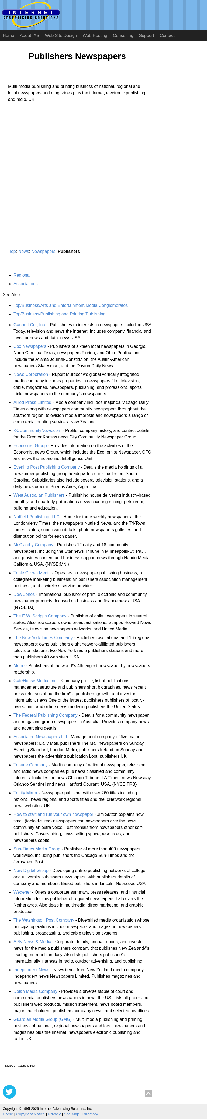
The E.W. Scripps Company (40, 616)
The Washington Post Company (43, 920)
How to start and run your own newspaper (53, 814)
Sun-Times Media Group (36, 849)
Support (146, 35)
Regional (21, 275)
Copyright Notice (30, 1114)
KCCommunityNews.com (37, 430)
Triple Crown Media (32, 573)
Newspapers (44, 251)
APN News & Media (32, 941)
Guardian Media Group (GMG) (42, 1019)
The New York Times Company (43, 637)
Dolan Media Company (35, 991)
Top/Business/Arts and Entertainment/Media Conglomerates (70, 305)
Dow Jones (24, 594)
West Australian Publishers (39, 495)
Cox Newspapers (29, 346)
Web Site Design (61, 35)
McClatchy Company (33, 545)
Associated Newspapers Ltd (40, 736)
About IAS (29, 35)
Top (12, 251)
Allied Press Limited (32, 402)
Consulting (123, 35)
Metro (19, 665)
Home (8, 35)
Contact (167, 35)
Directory (90, 1114)
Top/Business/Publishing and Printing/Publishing (59, 314)
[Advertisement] (48, 156)
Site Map (71, 1114)
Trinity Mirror (25, 793)
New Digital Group (31, 870)
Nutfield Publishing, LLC (36, 516)
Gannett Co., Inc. (29, 324)
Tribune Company (30, 765)
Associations (25, 284)
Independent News (31, 969)
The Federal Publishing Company (45, 715)
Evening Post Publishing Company (46, 467)
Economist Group (30, 445)
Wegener (22, 892)
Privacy (54, 1114)
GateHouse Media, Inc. (35, 680)
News (23, 251)
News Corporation (30, 374)
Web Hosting (95, 35)
